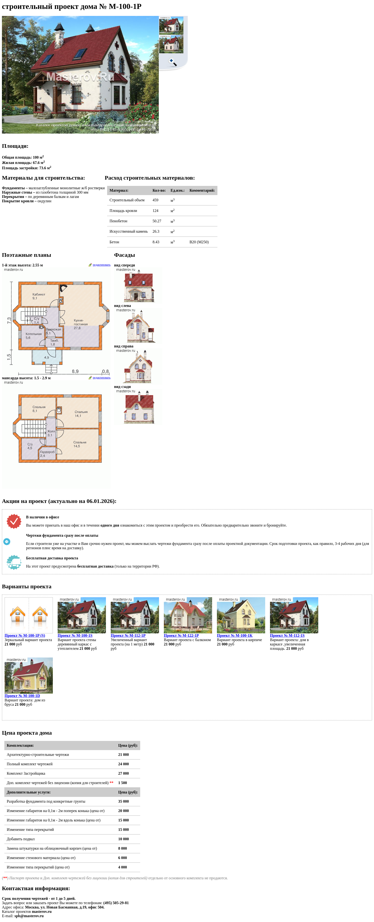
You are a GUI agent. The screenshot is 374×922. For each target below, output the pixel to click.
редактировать (102, 264)
